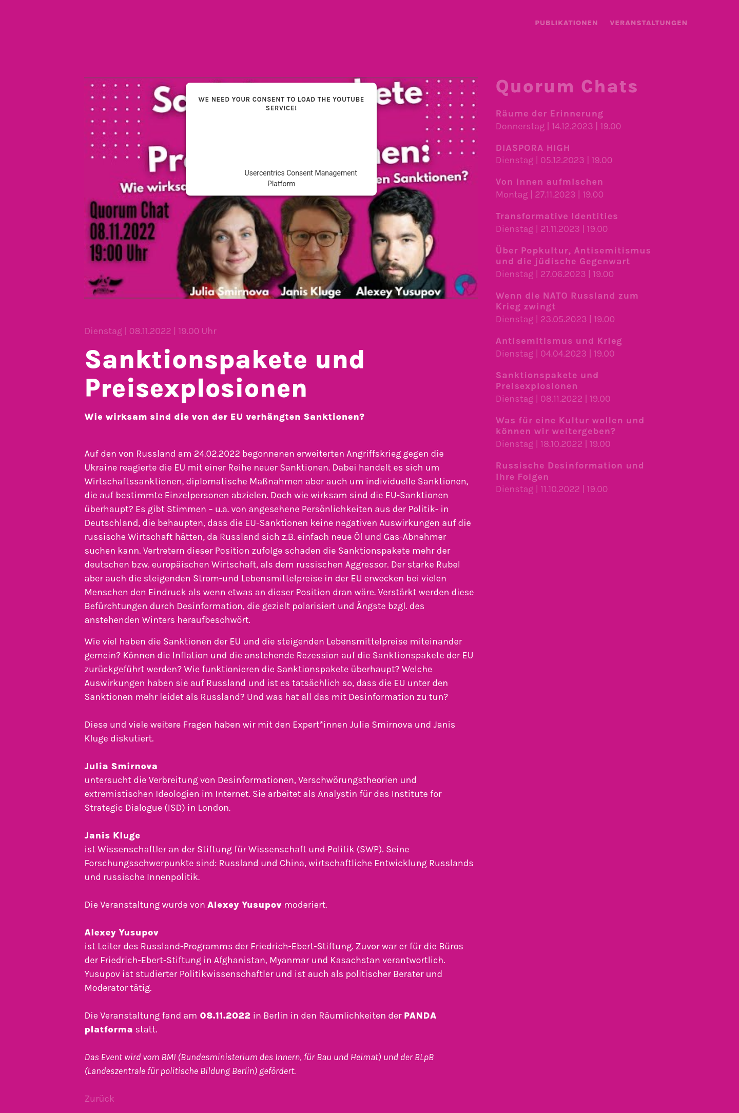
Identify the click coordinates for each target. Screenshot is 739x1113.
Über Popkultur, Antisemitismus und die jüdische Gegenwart (573, 256)
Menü (712, 24)
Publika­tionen (566, 22)
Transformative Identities (557, 216)
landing (30, 23)
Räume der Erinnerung (550, 113)
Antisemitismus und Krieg (559, 340)
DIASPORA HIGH (533, 147)
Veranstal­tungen (649, 22)
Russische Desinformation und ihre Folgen (570, 471)
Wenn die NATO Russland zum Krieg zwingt (567, 301)
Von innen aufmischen (550, 181)
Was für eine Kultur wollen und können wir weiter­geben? (570, 426)
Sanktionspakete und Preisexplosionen (547, 380)
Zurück (99, 1098)
